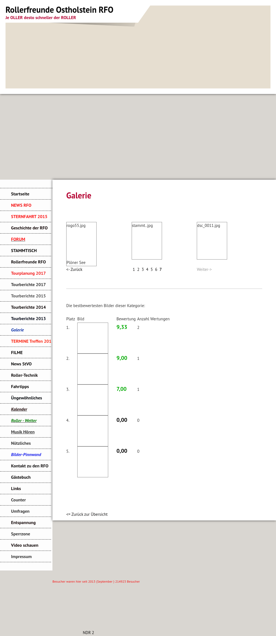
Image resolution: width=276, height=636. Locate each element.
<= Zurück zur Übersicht (87, 514)
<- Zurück (74, 269)
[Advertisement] (138, 135)
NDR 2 (88, 632)
